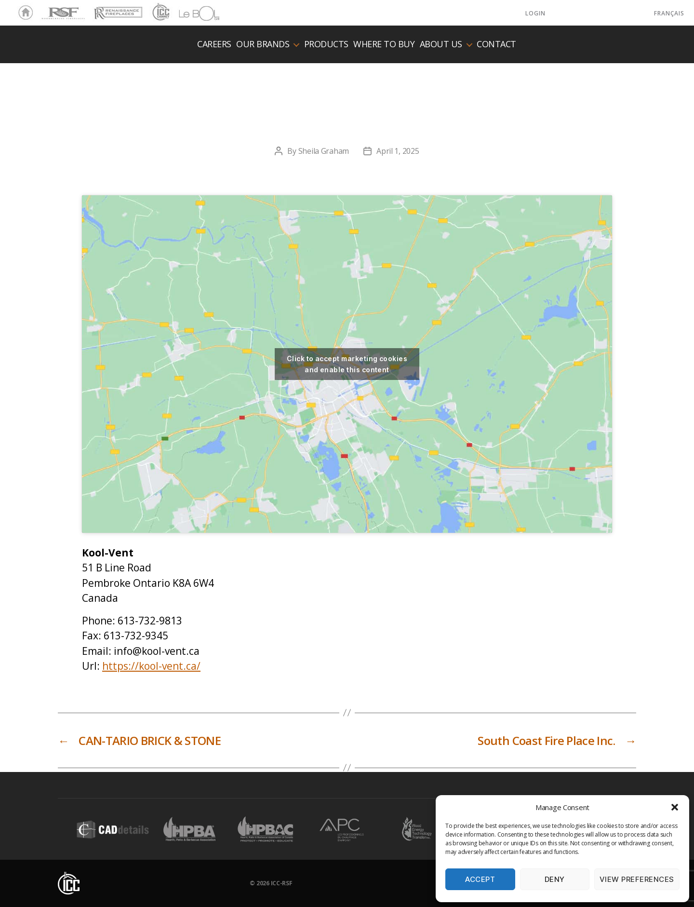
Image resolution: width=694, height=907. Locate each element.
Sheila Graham (323, 151)
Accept (480, 879)
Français (669, 13)
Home (23, 13)
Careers (214, 44)
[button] (675, 807)
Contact (496, 44)
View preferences (637, 879)
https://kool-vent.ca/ (151, 666)
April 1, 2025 (397, 151)
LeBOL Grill (190, 13)
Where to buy (383, 44)
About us (441, 44)
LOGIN (535, 13)
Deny (555, 879)
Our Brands (262, 44)
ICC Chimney (159, 13)
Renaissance (116, 8)
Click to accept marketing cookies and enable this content (347, 364)
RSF (46, 8)
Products (326, 44)
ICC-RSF (282, 883)
